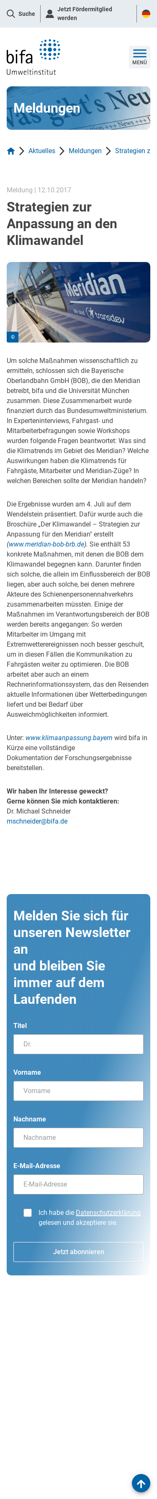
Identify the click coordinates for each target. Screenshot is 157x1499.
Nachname (29, 1119)
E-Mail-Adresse (36, 1166)
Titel (20, 1026)
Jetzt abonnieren (78, 1252)
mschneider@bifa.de (37, 821)
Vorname (27, 1072)
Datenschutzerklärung (108, 1213)
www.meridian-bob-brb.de (46, 544)
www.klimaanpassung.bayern (69, 738)
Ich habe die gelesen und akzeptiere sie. (90, 1218)
